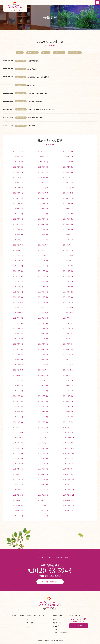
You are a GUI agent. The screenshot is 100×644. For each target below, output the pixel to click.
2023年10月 (17, 313)
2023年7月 (16, 328)
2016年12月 (42, 370)
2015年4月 (41, 474)
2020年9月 (16, 505)
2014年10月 (42, 505)
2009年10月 (67, 438)
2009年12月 (67, 427)
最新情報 (21, 615)
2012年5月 (66, 281)
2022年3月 (16, 412)
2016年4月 (41, 412)
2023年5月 (16, 339)
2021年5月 (16, 464)
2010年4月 (66, 406)
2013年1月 (66, 245)
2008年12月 (67, 490)
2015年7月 (41, 458)
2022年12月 (17, 365)
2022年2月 (16, 417)
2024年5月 (16, 276)
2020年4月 (41, 162)
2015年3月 (41, 479)
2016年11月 (42, 375)
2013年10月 (67, 198)
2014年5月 (66, 162)
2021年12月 (17, 427)
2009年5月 (66, 464)
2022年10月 (17, 375)
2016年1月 (41, 427)
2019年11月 (42, 188)
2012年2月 (66, 297)
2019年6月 (41, 214)
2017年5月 (41, 344)
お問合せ (78, 625)
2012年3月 (66, 292)
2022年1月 (16, 422)
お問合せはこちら (50, 581)
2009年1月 (66, 484)
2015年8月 (41, 453)
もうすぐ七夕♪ (32, 126)
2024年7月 (16, 266)
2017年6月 (41, 339)
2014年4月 (66, 167)
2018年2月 (41, 297)
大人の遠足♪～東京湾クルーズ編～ (38, 93)
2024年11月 (17, 245)
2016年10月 (42, 380)
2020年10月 (17, 500)
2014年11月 (42, 500)
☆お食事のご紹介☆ (33, 61)
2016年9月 (41, 385)
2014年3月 (66, 172)
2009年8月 (66, 448)
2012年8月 (66, 271)
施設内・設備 (57, 623)
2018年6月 (41, 276)
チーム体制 (30, 623)
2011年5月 (66, 339)
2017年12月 (42, 307)
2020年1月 (41, 177)
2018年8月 (41, 266)
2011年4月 (66, 344)
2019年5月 (41, 219)
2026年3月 (16, 162)
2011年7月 (66, 328)
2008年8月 (66, 510)
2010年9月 (66, 380)
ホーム (14, 615)
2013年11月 (67, 193)
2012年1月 (66, 302)
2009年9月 (66, 443)
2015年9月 (41, 448)
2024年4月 (16, 281)
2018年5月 (41, 281)
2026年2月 (16, 167)
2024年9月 (16, 255)
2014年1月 (66, 182)
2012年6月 (66, 276)
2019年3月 (41, 229)
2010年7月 (66, 391)
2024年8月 (16, 261)
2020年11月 (17, 495)
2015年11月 (42, 438)
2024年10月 (17, 250)
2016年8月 (41, 391)
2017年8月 (41, 328)
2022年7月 (16, 391)
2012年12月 (67, 250)
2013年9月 (66, 203)
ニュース (46, 53)
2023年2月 (16, 354)
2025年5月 (16, 214)
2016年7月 (41, 396)
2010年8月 (66, 385)
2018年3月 (41, 292)
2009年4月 (66, 469)
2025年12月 (17, 177)
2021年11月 (17, 432)
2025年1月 (16, 234)
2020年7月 (16, 516)
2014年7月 (66, 151)
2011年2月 (66, 354)
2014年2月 (66, 177)
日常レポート (59, 53)
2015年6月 (41, 464)
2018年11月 (42, 250)
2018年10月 (42, 255)
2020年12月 (17, 490)
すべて (20, 53)
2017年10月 (42, 318)
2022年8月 (16, 385)
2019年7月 (41, 208)
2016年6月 (41, 401)
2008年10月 (67, 500)
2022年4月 (16, 406)
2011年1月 (66, 359)
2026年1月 (16, 172)
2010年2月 (66, 417)
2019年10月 (42, 193)
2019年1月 (41, 240)
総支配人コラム (75, 53)
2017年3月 (41, 354)
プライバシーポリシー (60, 632)
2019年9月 (41, 198)
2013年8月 (66, 208)
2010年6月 (66, 396)
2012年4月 (66, 287)
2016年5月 (41, 406)
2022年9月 (16, 380)
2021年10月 (17, 438)
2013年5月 (66, 224)
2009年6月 (66, 458)
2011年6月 (66, 333)
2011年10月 (67, 313)
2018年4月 (41, 287)
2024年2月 (16, 292)
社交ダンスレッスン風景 (34, 117)
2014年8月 (41, 516)
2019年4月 (41, 224)
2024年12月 (17, 240)
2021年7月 (16, 453)
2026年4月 (16, 156)
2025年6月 (16, 208)
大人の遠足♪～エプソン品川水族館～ (38, 77)
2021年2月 (16, 479)
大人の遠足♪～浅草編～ (34, 101)
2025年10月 (17, 188)
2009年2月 (66, 479)
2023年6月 (16, 333)
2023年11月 (17, 307)
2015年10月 (42, 443)
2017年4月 (41, 349)
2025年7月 (16, 203)
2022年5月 (16, 401)
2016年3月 (41, 417)
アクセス (56, 629)
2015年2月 (41, 484)
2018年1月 (41, 302)
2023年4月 (16, 344)
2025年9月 (16, 193)
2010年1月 (66, 422)
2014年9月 (41, 510)
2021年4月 (16, 469)
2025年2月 (16, 229)
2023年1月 (16, 359)
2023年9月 (16, 318)
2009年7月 (66, 453)
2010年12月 (67, 365)
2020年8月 (16, 510)
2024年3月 (16, 287)
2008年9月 (66, 505)
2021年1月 (16, 484)
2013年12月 (67, 188)
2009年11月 (67, 432)
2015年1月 (41, 490)
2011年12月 (67, 307)
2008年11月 (67, 495)
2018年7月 (41, 271)
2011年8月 (66, 323)
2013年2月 (66, 240)
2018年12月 (42, 245)
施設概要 (56, 626)
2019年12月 (42, 182)
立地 (28, 626)
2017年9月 (41, 323)
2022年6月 (16, 396)
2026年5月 (16, 151)
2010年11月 (67, 370)
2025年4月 (16, 219)
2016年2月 (41, 422)
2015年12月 (42, 432)
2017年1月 (41, 365)
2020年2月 (41, 172)
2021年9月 (16, 443)
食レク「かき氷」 (32, 69)
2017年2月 (41, 359)
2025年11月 (17, 182)
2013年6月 (66, 219)
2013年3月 (66, 234)
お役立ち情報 (32, 53)
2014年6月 (66, 156)
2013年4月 (66, 229)
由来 (54, 620)
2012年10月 (67, 261)
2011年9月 (66, 318)
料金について (47, 615)
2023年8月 (16, 323)
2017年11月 (42, 313)
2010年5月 (66, 401)
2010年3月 (66, 412)
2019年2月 (41, 234)
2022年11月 (17, 370)
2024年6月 (16, 271)
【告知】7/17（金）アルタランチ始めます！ (40, 109)
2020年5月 (41, 156)
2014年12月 (42, 495)
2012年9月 (66, 266)
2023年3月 (16, 349)
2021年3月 (16, 474)
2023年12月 (17, 302)
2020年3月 (41, 167)
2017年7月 (41, 333)
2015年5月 (41, 469)
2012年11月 (67, 255)
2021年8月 (16, 448)
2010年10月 (67, 375)
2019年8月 (41, 203)
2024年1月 (16, 297)
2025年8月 (16, 198)
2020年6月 (41, 151)
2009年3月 (66, 474)
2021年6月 (16, 458)
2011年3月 (66, 349)
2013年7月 (66, 214)
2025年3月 (16, 224)
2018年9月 (41, 261)
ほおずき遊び (31, 85)
